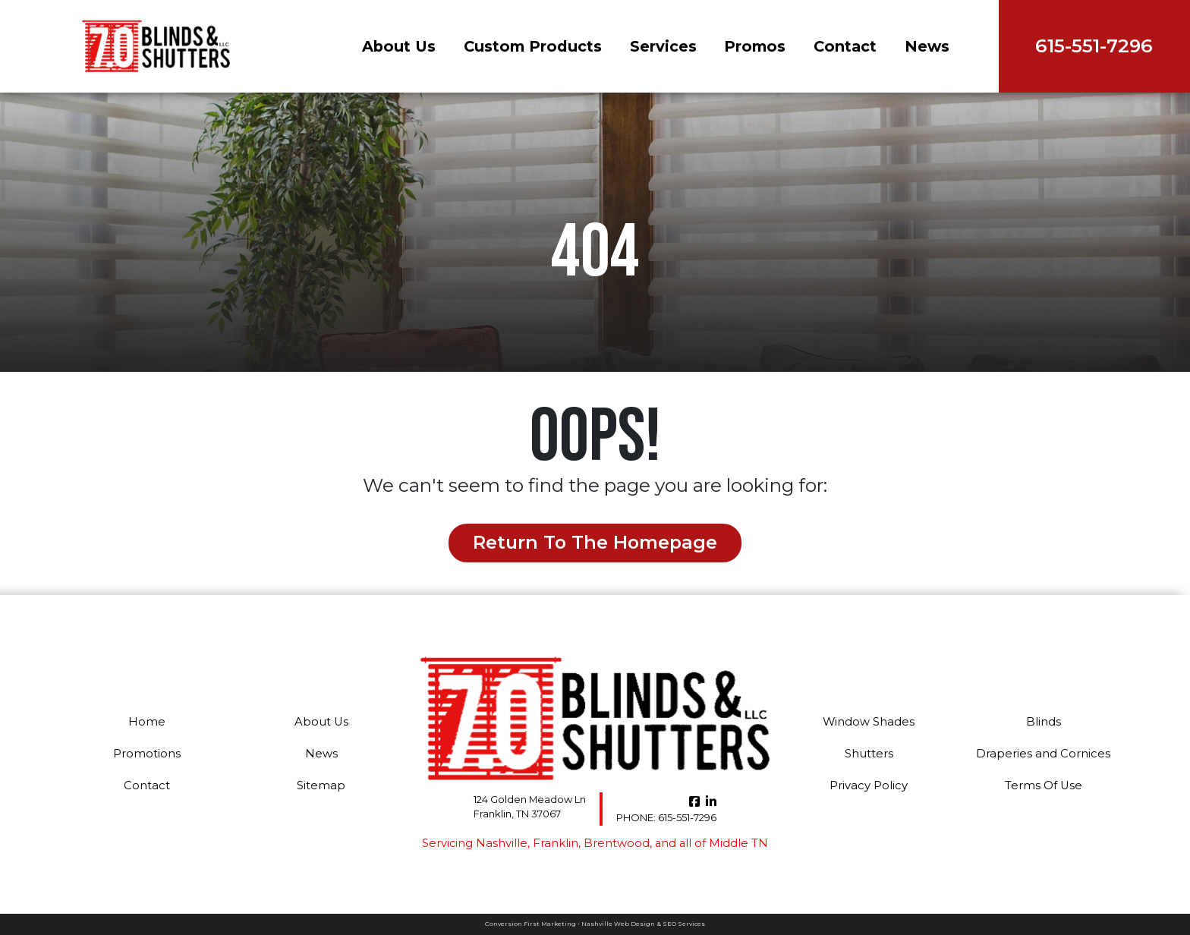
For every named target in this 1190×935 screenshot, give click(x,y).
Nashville (502, 843)
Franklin (555, 843)
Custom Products (525, 46)
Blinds (1043, 722)
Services (655, 46)
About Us (391, 46)
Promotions (147, 753)
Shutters (868, 753)
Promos (747, 46)
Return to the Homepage (595, 543)
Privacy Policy (869, 785)
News (919, 46)
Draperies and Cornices (1044, 753)
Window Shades (869, 722)
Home (146, 722)
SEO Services (684, 923)
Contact (837, 46)
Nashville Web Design (618, 923)
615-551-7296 (667, 817)
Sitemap (321, 785)
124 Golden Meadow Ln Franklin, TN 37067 (529, 806)
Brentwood (615, 843)
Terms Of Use (1043, 785)
